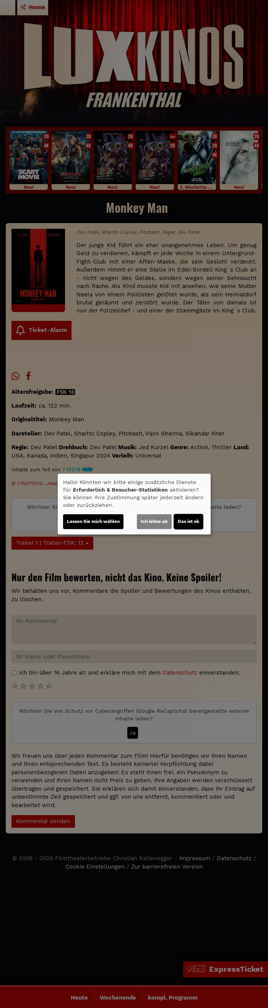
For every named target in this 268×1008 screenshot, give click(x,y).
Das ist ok (188, 521)
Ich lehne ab (154, 521)
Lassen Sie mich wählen (93, 521)
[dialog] (134, 504)
